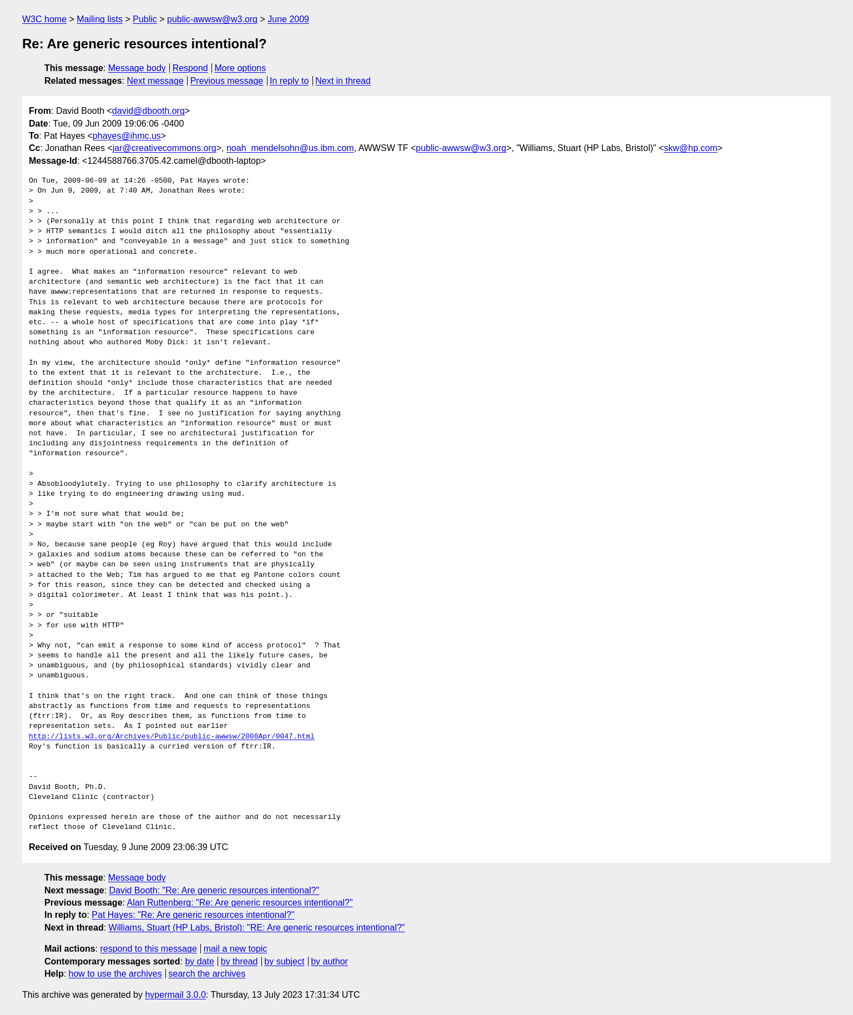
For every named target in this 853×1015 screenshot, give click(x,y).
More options (240, 68)
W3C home (44, 19)
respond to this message (148, 948)
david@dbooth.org (148, 110)
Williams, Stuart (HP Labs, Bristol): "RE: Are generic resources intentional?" (257, 927)
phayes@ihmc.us (127, 135)
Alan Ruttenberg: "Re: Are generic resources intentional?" (240, 902)
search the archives (207, 973)
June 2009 (288, 19)
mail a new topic (235, 948)
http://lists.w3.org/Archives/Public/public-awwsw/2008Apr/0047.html (172, 737)
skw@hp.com (690, 148)
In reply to (289, 81)
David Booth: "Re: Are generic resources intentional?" (214, 890)
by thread (239, 961)
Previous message (227, 81)
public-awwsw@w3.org (212, 19)
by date (199, 961)
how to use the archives (115, 973)
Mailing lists (100, 19)
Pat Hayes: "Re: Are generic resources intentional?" (193, 914)
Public (145, 19)
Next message (155, 81)
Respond (190, 68)
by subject (284, 961)
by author (329, 961)
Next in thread (343, 81)
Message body (137, 68)
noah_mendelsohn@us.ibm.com (290, 148)
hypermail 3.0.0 (175, 994)
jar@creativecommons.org (164, 148)
